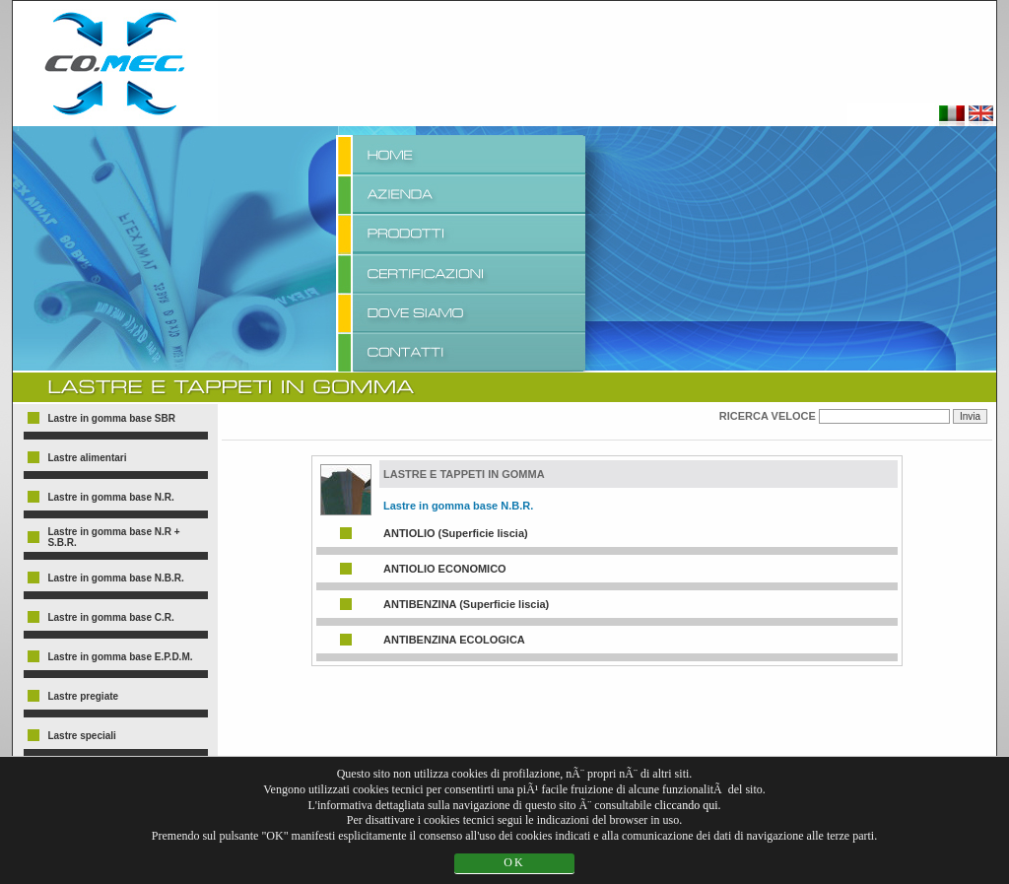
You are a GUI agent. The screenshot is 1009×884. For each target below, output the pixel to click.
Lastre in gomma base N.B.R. (115, 578)
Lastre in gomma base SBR (110, 418)
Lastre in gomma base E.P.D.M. (119, 656)
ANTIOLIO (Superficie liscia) (455, 533)
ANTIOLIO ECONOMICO (444, 569)
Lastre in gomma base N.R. (110, 497)
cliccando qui (685, 805)
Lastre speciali (81, 735)
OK (514, 862)
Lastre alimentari (86, 457)
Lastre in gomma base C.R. (110, 617)
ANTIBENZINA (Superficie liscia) (466, 604)
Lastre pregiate (82, 696)
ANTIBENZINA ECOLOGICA (454, 640)
